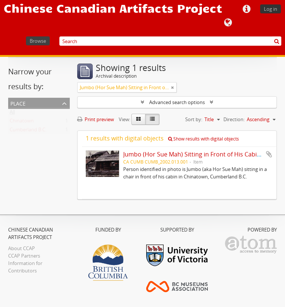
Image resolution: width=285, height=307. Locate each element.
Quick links (246, 9)
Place (18, 103)
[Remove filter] (172, 87)
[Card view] (138, 119)
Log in (270, 9)
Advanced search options (177, 102)
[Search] (170, 41)
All (12, 113)
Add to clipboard (269, 154)
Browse (38, 41)
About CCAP (21, 248)
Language (228, 22)
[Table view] (152, 119)
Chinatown (22, 122)
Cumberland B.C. (28, 131)
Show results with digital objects (203, 139)
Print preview (95, 119)
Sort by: (193, 119)
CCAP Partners (24, 255)
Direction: (234, 119)
